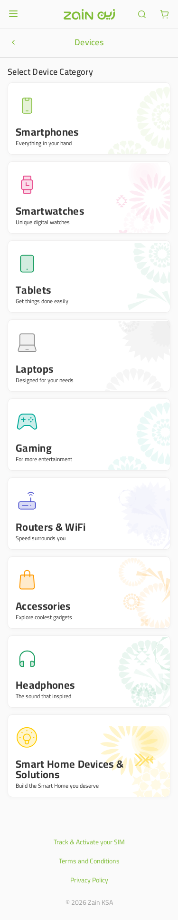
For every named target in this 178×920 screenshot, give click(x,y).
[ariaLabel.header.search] (142, 14)
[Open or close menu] (13, 14)
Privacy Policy (89, 880)
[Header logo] (89, 14)
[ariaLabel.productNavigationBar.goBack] (13, 42)
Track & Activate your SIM (89, 842)
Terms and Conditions (89, 861)
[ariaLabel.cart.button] (164, 14)
